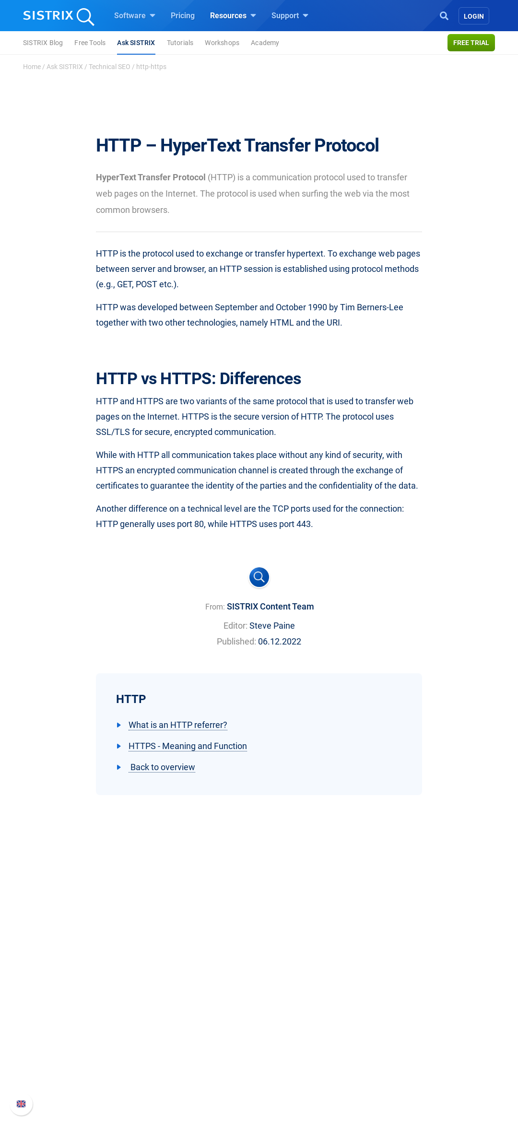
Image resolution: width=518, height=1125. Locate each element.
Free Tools (90, 43)
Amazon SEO (182, 1036)
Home (32, 66)
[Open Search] (444, 15)
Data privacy (71, 1051)
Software (134, 15)
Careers (79, 1021)
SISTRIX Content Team (270, 606)
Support (289, 15)
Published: (236, 641)
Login (474, 16)
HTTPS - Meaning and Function (188, 746)
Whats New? (402, 1021)
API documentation (413, 1036)
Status (392, 1067)
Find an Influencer (190, 1051)
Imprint (62, 1067)
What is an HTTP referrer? (178, 725)
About (60, 1005)
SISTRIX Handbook (413, 1005)
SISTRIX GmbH (78, 988)
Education (67, 1036)
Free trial (471, 43)
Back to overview (162, 767)
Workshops (222, 43)
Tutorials (180, 43)
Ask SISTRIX (136, 43)
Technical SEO (109, 66)
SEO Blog (286, 1051)
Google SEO (180, 1021)
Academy (265, 43)
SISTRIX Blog (43, 43)
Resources (233, 15)
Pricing (183, 15)
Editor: (235, 626)
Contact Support (408, 1051)
